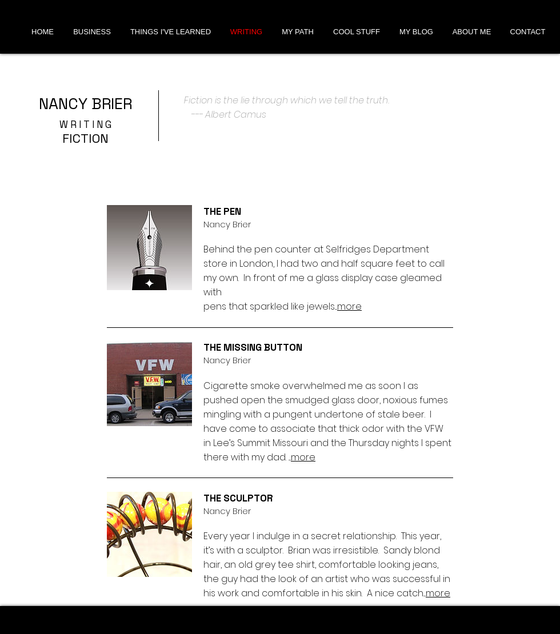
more (349, 306)
